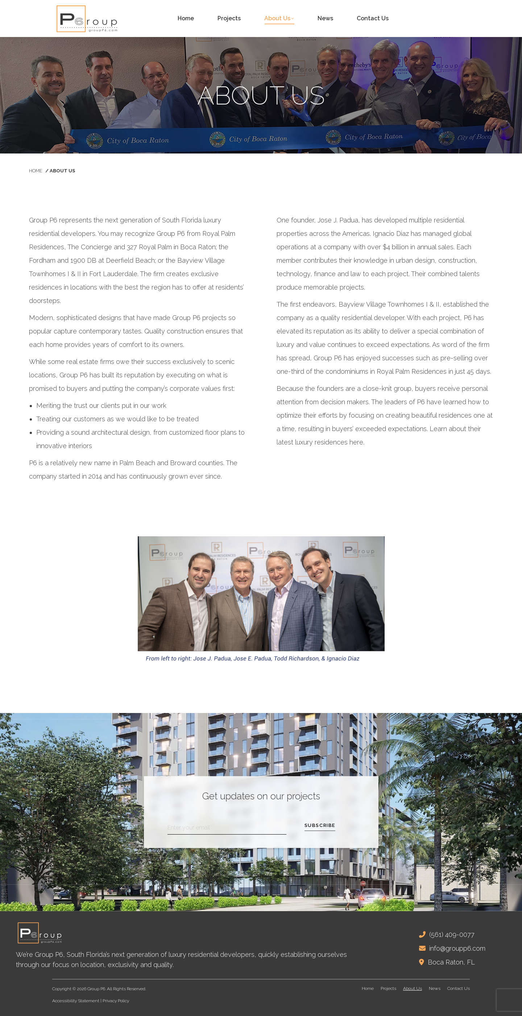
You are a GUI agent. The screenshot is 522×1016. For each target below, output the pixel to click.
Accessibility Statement (75, 1000)
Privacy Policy (116, 1000)
